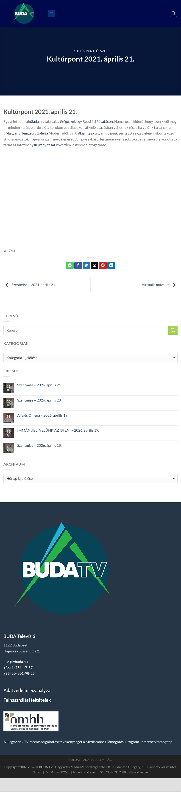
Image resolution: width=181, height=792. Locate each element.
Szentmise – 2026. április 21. (39, 385)
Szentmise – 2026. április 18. (39, 445)
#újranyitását (44, 145)
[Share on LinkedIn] (111, 266)
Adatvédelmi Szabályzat (27, 690)
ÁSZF (110, 759)
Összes (102, 51)
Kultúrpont (83, 51)
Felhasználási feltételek (27, 700)
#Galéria (41, 133)
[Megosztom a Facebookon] (78, 266)
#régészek (68, 121)
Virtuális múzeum (160, 284)
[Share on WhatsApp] (70, 266)
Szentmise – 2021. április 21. (29, 284)
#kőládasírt (35, 121)
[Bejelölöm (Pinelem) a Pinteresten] (103, 266)
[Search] (173, 13)
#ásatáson (105, 121)
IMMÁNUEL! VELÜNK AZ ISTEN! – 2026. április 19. (58, 430)
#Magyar (10, 133)
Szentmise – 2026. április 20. (39, 400)
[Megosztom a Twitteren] (86, 266)
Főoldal (74, 759)
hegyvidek (19, 229)
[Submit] (173, 330)
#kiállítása (86, 133)
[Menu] (51, 13)
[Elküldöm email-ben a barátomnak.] (94, 266)
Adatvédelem (94, 759)
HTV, (7, 229)
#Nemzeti (26, 133)
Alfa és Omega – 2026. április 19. (42, 415)
